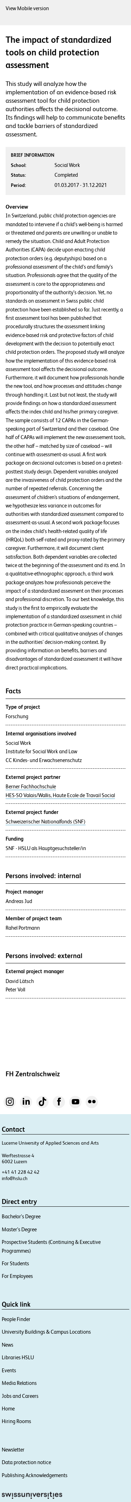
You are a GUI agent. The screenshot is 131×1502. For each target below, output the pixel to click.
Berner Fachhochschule (31, 786)
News (7, 1345)
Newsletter (13, 1450)
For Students (15, 1263)
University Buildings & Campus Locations (46, 1332)
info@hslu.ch (15, 1178)
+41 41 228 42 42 (20, 1172)
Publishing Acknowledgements (34, 1475)
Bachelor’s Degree (21, 1216)
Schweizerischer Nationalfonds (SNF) (46, 821)
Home (8, 1409)
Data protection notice (26, 1462)
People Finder (16, 1319)
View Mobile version (27, 8)
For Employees (17, 1276)
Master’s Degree (19, 1229)
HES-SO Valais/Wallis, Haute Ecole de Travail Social (60, 795)
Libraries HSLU (18, 1357)
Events (9, 1370)
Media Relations (19, 1383)
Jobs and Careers (20, 1396)
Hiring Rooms (16, 1421)
